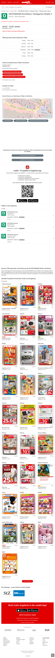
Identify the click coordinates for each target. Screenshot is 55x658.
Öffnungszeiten (6, 641)
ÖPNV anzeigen (7, 120)
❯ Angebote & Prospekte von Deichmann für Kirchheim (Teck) (14, 21)
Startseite (5, 639)
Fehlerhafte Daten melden (8, 80)
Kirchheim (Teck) (5, 11)
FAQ (17, 642)
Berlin (31, 3)
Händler (10, 2)
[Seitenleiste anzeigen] (52, 655)
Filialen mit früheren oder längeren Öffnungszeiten (13, 31)
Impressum (45, 645)
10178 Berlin (48, 7)
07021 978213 (6, 88)
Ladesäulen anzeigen (20, 120)
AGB (43, 643)
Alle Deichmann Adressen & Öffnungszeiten (14, 76)
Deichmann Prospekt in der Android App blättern (27, 618)
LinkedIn (31, 643)
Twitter (31, 641)
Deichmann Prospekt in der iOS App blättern (27, 620)
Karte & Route (17, 96)
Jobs (44, 639)
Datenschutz (45, 642)
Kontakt (18, 643)
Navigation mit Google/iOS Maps (38, 120)
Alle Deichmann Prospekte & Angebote (12, 74)
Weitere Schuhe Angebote (27, 159)
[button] (51, 100)
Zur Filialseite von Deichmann (9, 90)
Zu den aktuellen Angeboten (27, 155)
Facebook (31, 639)
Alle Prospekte (27, 581)
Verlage (18, 641)
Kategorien (16, 2)
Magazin (48, 2)
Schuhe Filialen (13, 11)
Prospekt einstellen (20, 639)
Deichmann (11, 16)
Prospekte (4, 2)
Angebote (5, 643)
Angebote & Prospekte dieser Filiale (12, 71)
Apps (52, 2)
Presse (44, 641)
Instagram (31, 642)
